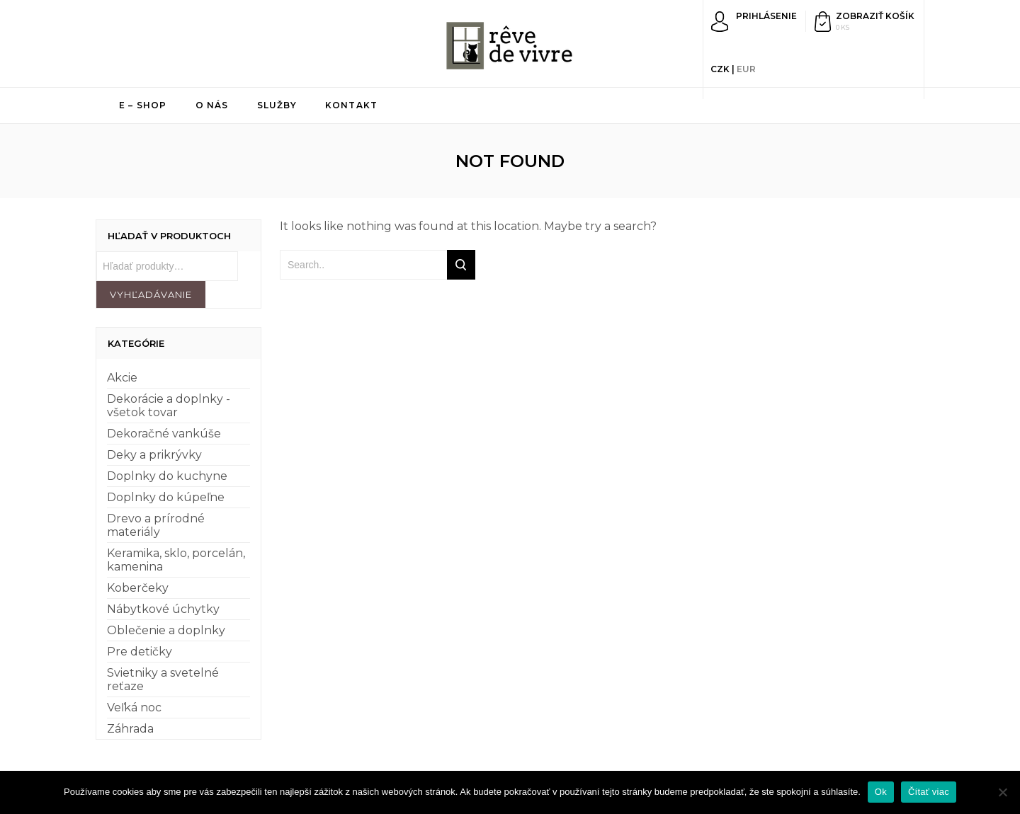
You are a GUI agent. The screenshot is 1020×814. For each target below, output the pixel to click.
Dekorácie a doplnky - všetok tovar (168, 405)
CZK (720, 69)
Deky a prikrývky (154, 455)
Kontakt (351, 105)
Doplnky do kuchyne (167, 476)
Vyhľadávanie (151, 294)
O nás (212, 105)
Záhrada (130, 728)
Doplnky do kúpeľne (166, 497)
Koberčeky (138, 588)
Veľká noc (134, 707)
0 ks (842, 27)
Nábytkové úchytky (163, 609)
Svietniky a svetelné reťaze (163, 679)
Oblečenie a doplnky (166, 630)
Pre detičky (139, 651)
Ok (881, 791)
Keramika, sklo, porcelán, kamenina (176, 559)
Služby (277, 105)
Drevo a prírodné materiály (156, 525)
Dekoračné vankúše (164, 433)
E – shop (143, 105)
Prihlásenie (766, 16)
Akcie (122, 377)
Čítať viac (928, 791)
